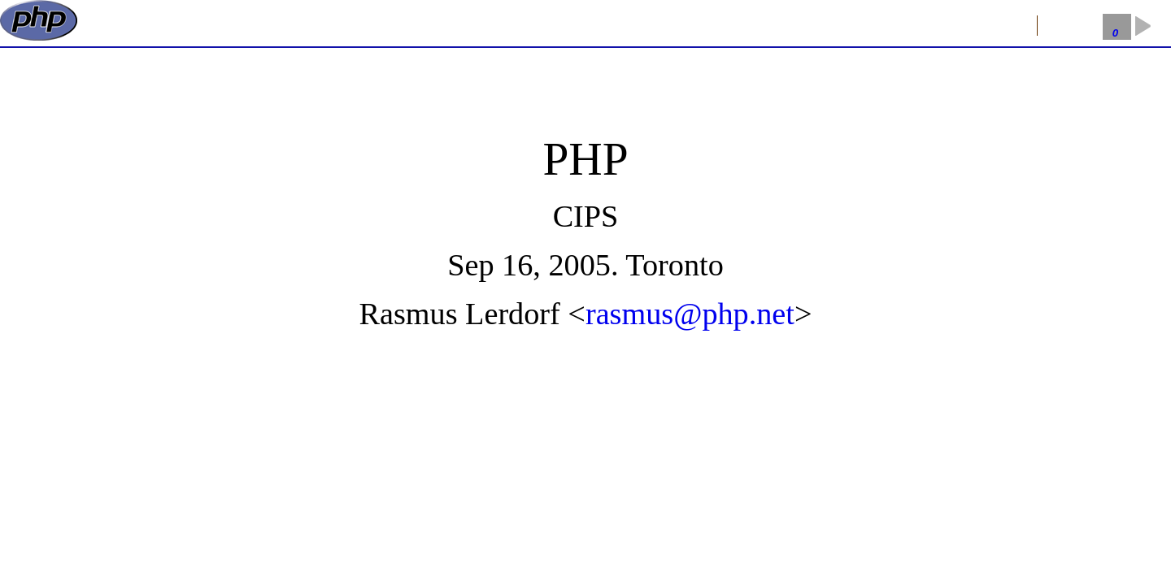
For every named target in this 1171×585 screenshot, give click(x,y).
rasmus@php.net (690, 314)
